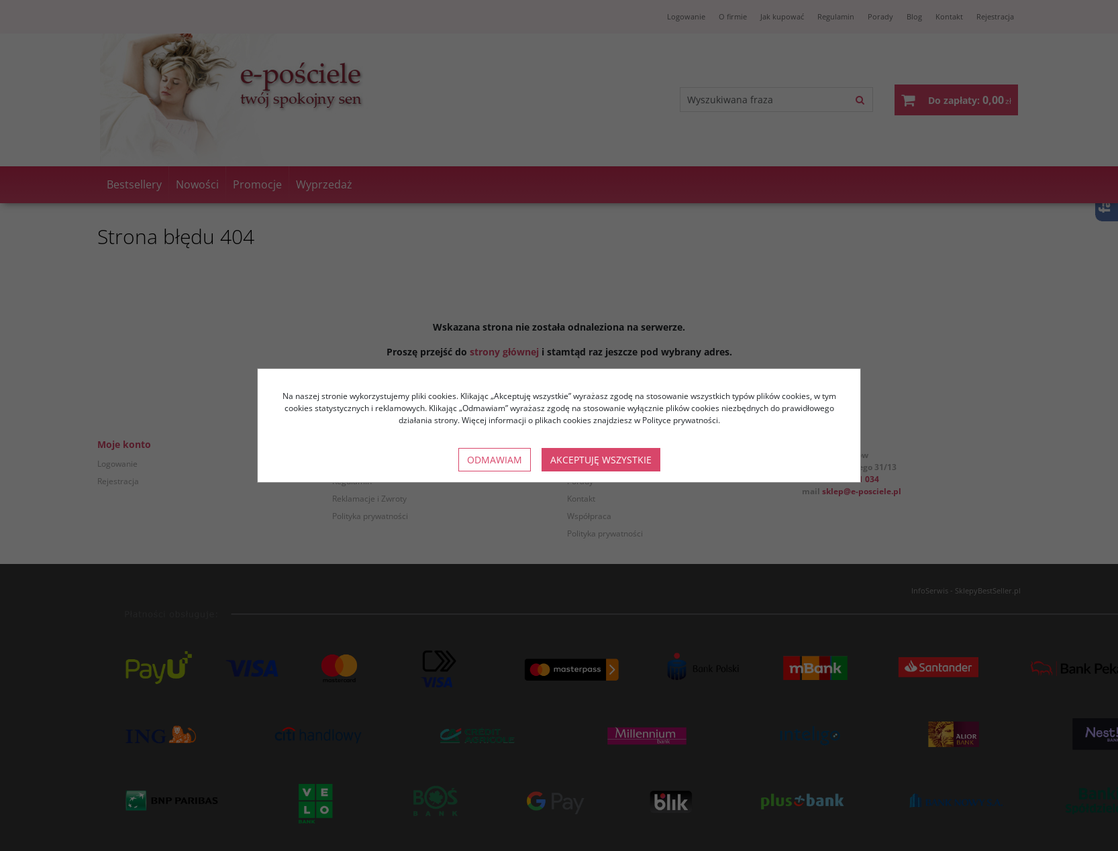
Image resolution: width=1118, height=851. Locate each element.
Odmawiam (494, 459)
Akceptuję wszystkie (601, 459)
